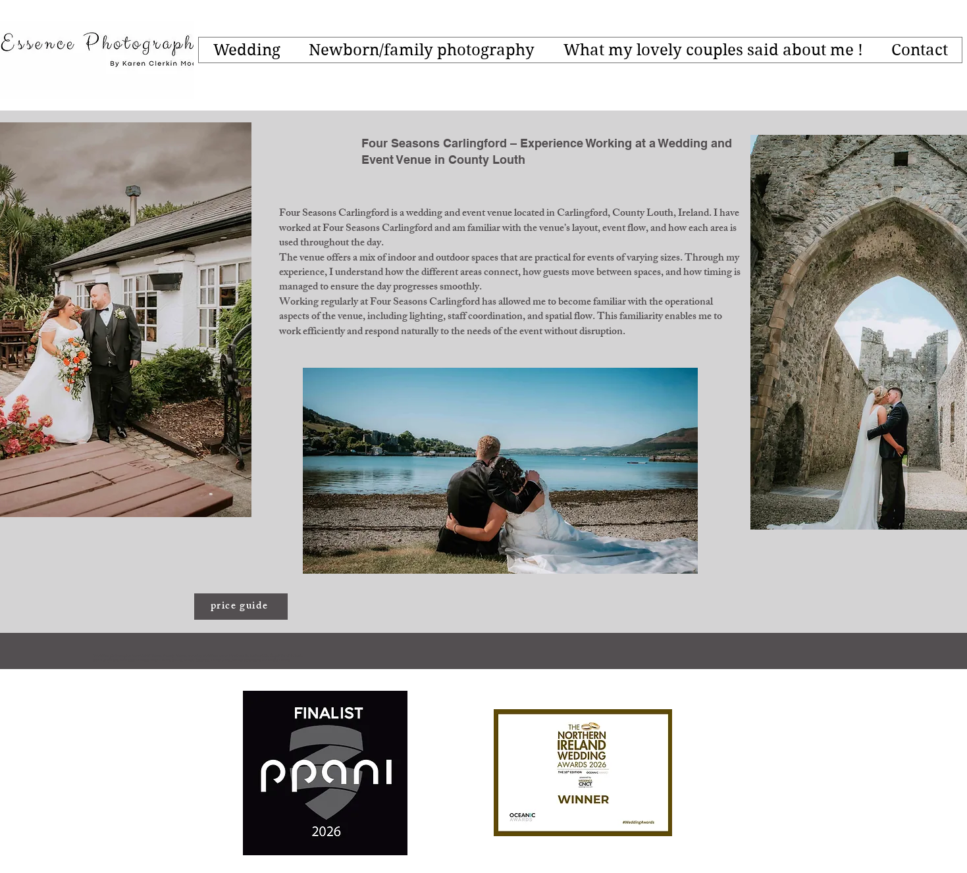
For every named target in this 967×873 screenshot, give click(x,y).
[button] (246, 49)
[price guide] (241, 606)
